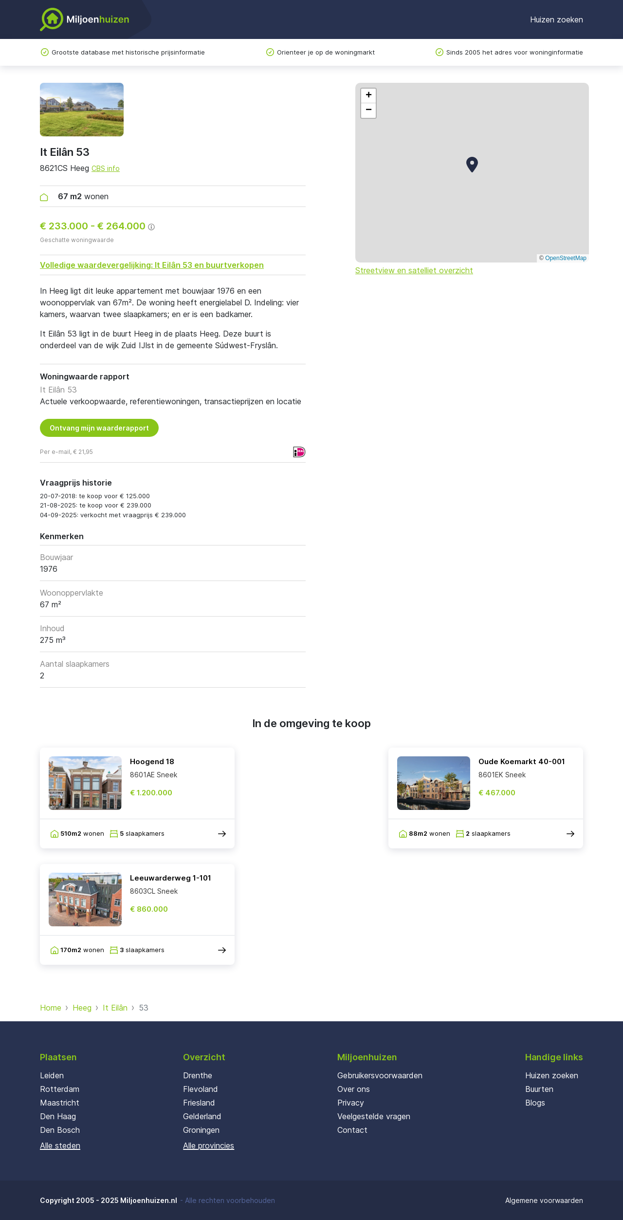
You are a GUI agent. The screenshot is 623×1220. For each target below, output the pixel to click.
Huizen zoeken (556, 19)
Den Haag (58, 1116)
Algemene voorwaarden (544, 1200)
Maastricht (59, 1102)
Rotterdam (59, 1089)
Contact (352, 1130)
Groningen (201, 1130)
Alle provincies (208, 1145)
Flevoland (200, 1089)
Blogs (535, 1102)
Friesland (199, 1102)
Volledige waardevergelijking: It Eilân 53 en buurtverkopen (152, 265)
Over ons (353, 1089)
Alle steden (60, 1145)
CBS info (106, 168)
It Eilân (115, 1008)
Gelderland (202, 1116)
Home (50, 1008)
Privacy (350, 1102)
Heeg (82, 1008)
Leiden (52, 1075)
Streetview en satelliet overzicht (414, 270)
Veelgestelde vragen (373, 1116)
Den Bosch (60, 1130)
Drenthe (197, 1075)
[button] (472, 164)
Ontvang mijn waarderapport (99, 428)
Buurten (539, 1089)
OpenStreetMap (565, 258)
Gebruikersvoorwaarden (379, 1075)
